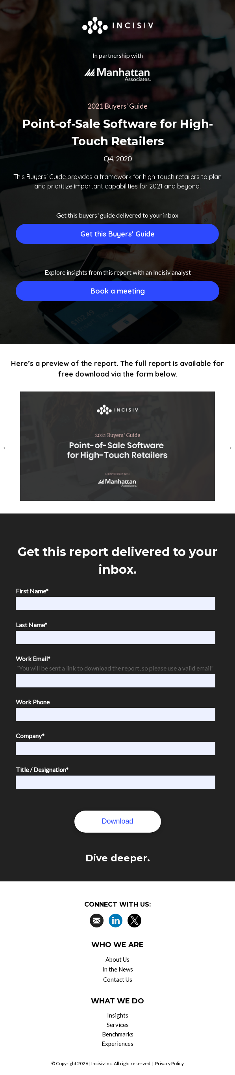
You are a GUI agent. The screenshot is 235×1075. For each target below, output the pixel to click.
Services (118, 1024)
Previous (6, 447)
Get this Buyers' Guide (117, 233)
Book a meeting (118, 291)
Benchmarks (117, 1034)
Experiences (117, 1043)
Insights (117, 1015)
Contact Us (117, 979)
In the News (117, 969)
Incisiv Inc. (102, 1063)
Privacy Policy (169, 1063)
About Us (117, 959)
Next (229, 447)
